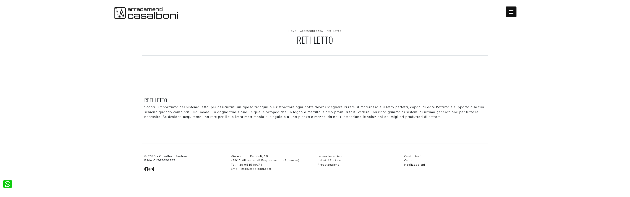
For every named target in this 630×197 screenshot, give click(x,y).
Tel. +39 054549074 (246, 164)
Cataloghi (411, 160)
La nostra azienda (332, 156)
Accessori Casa (311, 31)
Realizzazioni (414, 164)
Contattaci (412, 156)
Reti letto (334, 31)
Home (292, 31)
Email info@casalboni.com (251, 168)
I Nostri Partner (330, 160)
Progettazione (328, 164)
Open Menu (511, 11)
